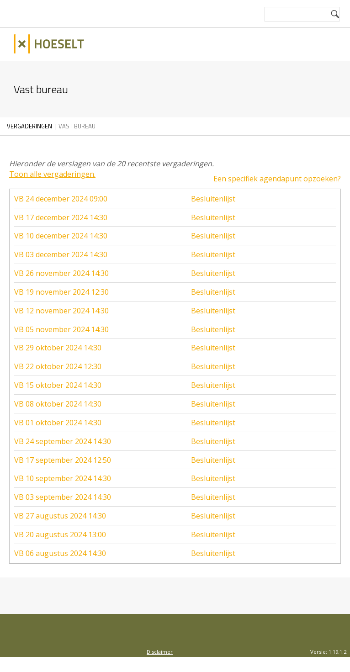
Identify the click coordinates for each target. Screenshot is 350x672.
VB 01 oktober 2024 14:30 (57, 418)
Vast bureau (76, 126)
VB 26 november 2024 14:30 (61, 269)
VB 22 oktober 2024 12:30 (57, 362)
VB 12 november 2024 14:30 (61, 306)
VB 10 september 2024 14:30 (62, 474)
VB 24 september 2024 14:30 (62, 437)
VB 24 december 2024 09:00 (60, 194)
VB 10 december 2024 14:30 (60, 231)
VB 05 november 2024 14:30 (61, 325)
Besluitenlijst (213, 194)
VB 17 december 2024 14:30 (60, 213)
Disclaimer (160, 647)
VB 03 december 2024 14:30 (60, 250)
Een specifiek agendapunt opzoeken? (277, 174)
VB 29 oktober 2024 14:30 (57, 343)
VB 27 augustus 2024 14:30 (60, 511)
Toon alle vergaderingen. (52, 174)
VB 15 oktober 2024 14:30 (57, 381)
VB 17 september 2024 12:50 (62, 455)
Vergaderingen (29, 126)
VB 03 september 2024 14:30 (62, 492)
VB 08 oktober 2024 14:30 (57, 399)
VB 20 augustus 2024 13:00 (60, 530)
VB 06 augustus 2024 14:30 (60, 549)
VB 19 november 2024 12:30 (61, 287)
